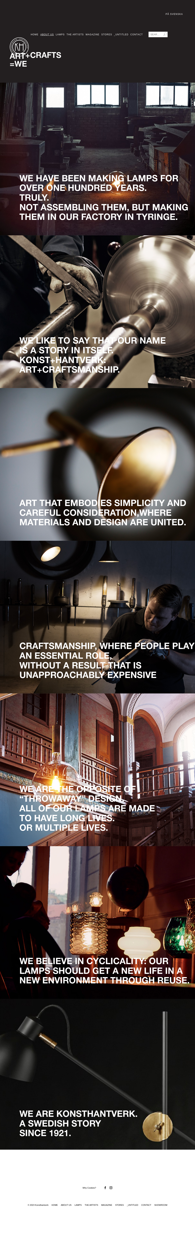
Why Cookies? (89, 1188)
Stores (106, 34)
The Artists (75, 34)
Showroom (160, 1205)
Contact (136, 34)
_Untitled (121, 34)
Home (34, 34)
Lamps (60, 34)
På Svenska (174, 14)
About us (47, 34)
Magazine (92, 34)
